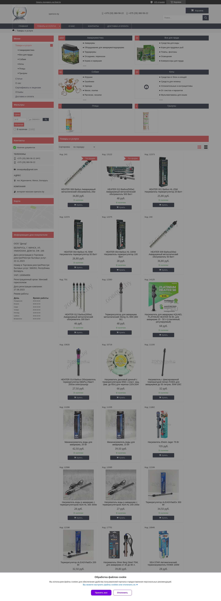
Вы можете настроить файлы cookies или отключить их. (109, 586)
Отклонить (123, 592)
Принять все (101, 592)
